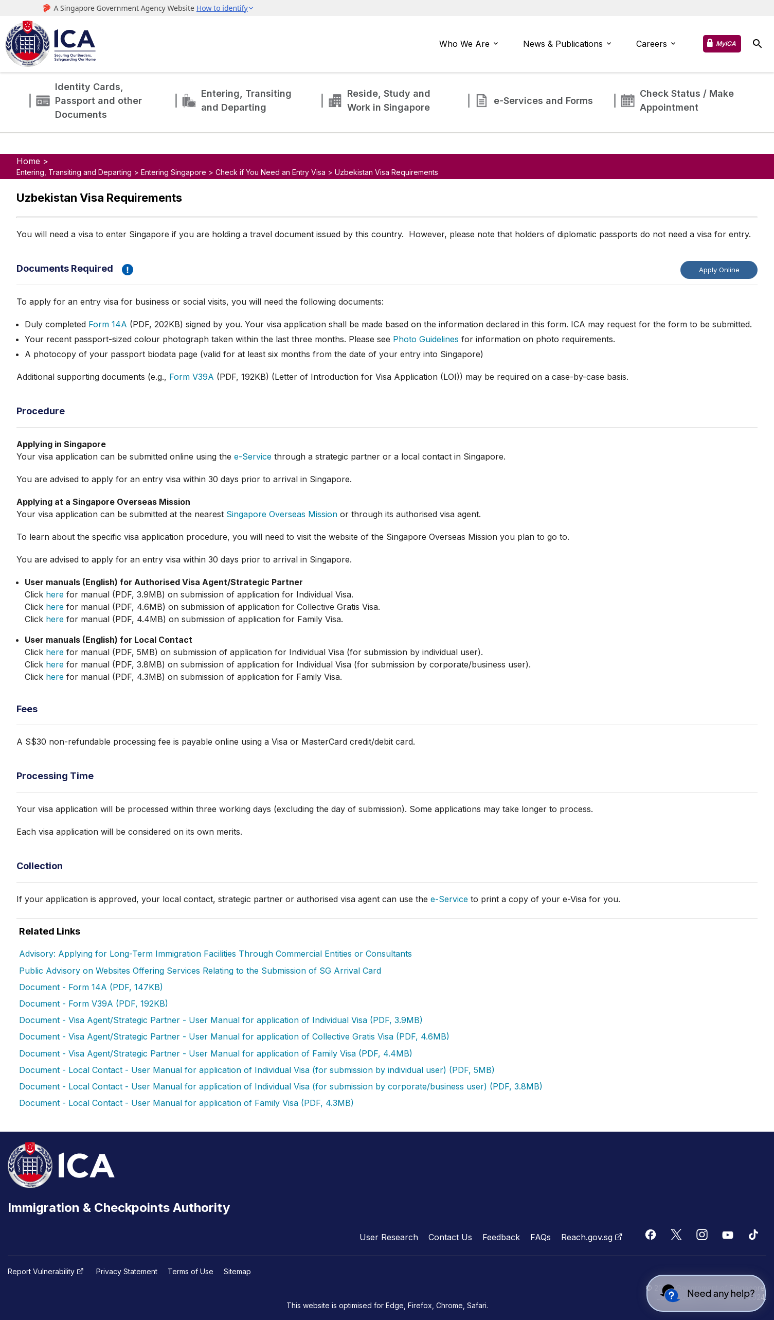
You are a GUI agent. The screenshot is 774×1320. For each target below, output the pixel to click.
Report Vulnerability (47, 1272)
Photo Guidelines (426, 339)
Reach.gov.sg (593, 1237)
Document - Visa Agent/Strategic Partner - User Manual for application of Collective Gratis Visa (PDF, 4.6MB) (234, 1036)
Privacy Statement (126, 1272)
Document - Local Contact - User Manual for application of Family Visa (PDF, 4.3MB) (186, 1103)
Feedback (501, 1237)
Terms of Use (190, 1272)
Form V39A (191, 377)
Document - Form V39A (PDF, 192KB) (93, 1003)
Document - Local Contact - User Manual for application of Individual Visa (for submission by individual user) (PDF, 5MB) (257, 1070)
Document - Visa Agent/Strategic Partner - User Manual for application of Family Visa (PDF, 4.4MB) (215, 1053)
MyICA (726, 43)
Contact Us (450, 1237)
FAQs (540, 1237)
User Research (388, 1237)
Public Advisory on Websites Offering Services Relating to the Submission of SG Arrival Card (200, 970)
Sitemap (237, 1272)
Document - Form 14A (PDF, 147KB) (91, 987)
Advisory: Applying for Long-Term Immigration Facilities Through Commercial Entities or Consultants (215, 953)
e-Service (253, 456)
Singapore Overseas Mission (281, 514)
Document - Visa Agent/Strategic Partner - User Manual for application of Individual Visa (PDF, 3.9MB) (221, 1020)
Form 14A (107, 324)
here (55, 594)
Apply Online (719, 270)
